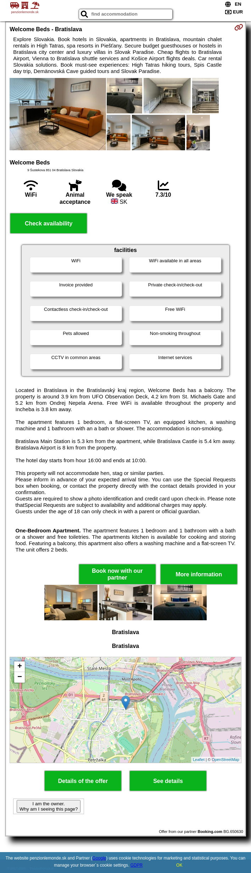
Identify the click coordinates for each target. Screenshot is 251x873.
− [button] (19, 677)
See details (168, 781)
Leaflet (199, 759)
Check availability (48, 223)
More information (198, 574)
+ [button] (19, 666)
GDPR (136, 865)
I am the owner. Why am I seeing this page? (48, 806)
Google (99, 858)
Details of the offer (83, 781)
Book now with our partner (117, 574)
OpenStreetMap (225, 759)
